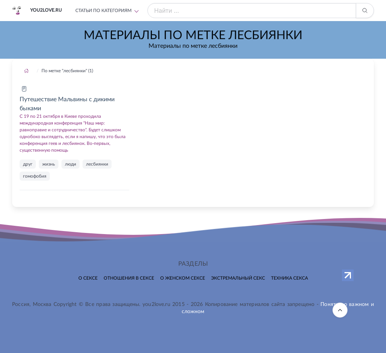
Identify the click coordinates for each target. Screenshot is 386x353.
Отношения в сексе (129, 278)
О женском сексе (182, 278)
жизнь (48, 164)
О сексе (88, 278)
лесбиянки (97, 164)
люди (70, 164)
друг (27, 164)
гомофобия (34, 176)
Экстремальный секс (238, 278)
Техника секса (289, 278)
